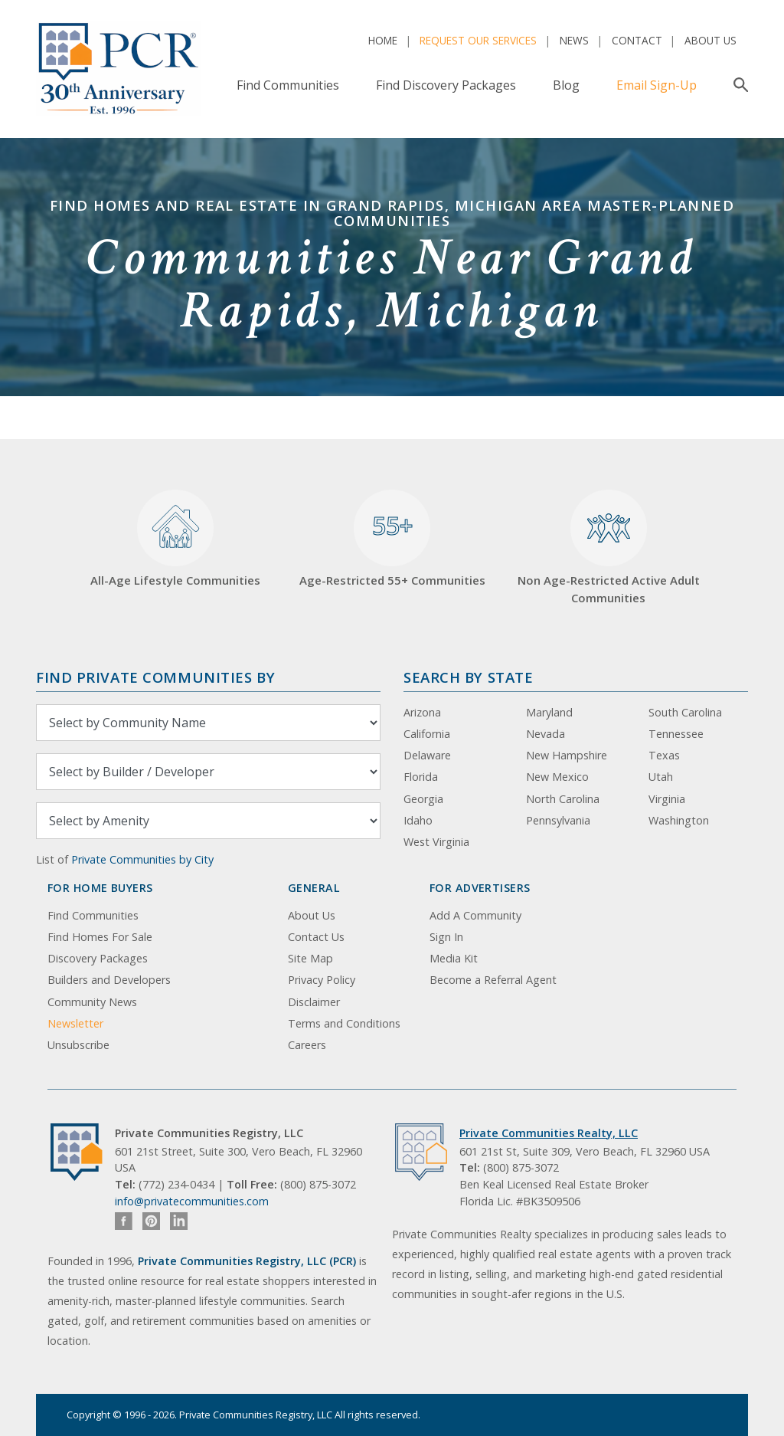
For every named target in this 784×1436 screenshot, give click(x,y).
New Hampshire (566, 755)
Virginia (666, 799)
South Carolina (685, 712)
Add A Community (475, 915)
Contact (637, 40)
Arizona (422, 712)
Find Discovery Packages (446, 85)
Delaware (427, 755)
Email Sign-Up (656, 85)
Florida (420, 776)
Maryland (549, 712)
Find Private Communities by (155, 677)
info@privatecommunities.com (192, 1201)
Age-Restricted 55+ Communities (392, 539)
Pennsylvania (558, 820)
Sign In (446, 936)
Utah (660, 776)
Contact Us (316, 936)
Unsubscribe (78, 1045)
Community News (92, 1002)
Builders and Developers (109, 979)
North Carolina (562, 799)
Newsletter (75, 1023)
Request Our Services (478, 40)
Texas (664, 755)
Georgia (423, 799)
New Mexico (557, 776)
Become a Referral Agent (493, 979)
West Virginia (436, 841)
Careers (307, 1045)
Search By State (468, 677)
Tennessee (676, 733)
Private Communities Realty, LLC (548, 1133)
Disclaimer (314, 1002)
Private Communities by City (142, 859)
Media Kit (454, 958)
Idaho (418, 820)
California (426, 733)
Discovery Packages (97, 958)
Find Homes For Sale (99, 936)
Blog (566, 85)
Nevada (545, 733)
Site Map (310, 958)
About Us (710, 40)
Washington (678, 820)
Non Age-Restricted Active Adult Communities (609, 547)
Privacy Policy (321, 979)
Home (382, 40)
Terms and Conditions (344, 1023)
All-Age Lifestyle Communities (175, 539)
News (574, 40)
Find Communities (288, 85)
